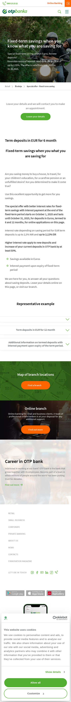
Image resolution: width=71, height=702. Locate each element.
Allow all (35, 682)
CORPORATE (14, 527)
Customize (35, 693)
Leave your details (35, 116)
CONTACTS (13, 554)
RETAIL (11, 513)
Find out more (35, 429)
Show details (53, 671)
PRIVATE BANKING (16, 533)
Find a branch (34, 385)
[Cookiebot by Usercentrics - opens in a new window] (52, 618)
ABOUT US (13, 540)
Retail (7, 86)
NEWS (11, 547)
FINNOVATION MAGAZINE (20, 561)
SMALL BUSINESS (16, 520)
